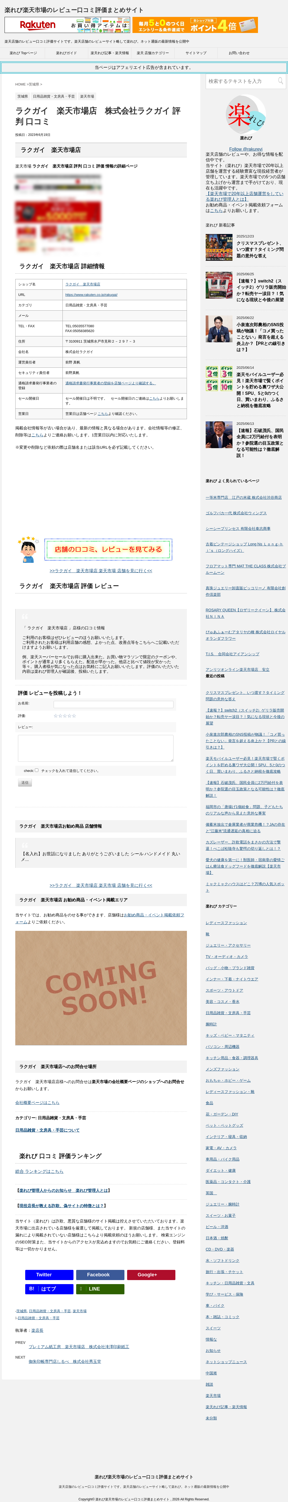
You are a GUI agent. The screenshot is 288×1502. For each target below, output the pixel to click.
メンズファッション (222, 1069)
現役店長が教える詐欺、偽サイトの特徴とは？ (61, 1205)
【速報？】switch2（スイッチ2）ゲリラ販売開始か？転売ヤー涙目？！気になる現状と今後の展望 (261, 290)
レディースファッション (226, 923)
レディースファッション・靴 (230, 1092)
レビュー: (25, 727)
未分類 (211, 1418)
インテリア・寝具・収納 (226, 1137)
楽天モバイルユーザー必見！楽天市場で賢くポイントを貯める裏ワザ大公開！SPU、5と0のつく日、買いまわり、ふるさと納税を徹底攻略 (245, 765)
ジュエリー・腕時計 (222, 1204)
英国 (211, 1193)
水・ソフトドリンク (222, 1260)
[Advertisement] (101, 498)
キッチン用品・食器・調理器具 (232, 1058)
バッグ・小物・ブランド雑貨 (230, 968)
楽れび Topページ (23, 53)
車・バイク (215, 1305)
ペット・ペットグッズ (224, 1125)
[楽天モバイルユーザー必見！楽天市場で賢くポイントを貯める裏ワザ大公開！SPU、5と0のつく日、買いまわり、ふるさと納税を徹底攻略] (219, 389)
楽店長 (37, 1330)
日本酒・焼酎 (217, 1238)
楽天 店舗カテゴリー (153, 53)
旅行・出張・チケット (224, 1272)
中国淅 (211, 1373)
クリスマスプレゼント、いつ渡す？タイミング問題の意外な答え (260, 249)
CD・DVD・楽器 (220, 1249)
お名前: (23, 703)
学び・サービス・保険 (224, 1294)
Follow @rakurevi (246, 149)
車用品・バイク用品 (222, 1159)
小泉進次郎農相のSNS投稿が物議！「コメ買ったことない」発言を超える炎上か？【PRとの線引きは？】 (261, 337)
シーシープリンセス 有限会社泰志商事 (238, 528)
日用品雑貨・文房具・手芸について (47, 1130)
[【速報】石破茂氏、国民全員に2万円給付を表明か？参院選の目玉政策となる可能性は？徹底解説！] (219, 445)
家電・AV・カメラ (221, 1148)
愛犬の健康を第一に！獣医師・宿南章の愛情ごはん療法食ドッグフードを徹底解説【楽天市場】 (245, 866)
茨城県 (21, 1311)
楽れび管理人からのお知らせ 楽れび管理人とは (63, 1190)
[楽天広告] (67, 29)
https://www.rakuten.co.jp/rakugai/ (91, 295)
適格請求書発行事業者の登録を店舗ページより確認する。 (110, 383)
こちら (154, 398)
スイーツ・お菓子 (221, 1215)
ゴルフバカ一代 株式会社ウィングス (236, 513)
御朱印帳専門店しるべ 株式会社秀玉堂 (65, 1361)
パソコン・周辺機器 (222, 1046)
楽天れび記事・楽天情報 (110, 53)
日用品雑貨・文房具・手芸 (50, 1311)
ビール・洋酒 (217, 1227)
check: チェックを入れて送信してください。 (62, 770)
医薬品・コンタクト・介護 (228, 1182)
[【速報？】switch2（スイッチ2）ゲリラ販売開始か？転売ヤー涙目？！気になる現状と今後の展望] (219, 296)
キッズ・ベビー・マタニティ (230, 1035)
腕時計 (211, 1024)
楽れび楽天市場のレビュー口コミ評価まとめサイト (74, 10)
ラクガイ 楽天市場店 (82, 284)
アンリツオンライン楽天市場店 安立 (237, 669)
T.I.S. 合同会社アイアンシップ (232, 654)
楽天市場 (80, 1311)
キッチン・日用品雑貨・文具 (230, 1283)
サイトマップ (196, 53)
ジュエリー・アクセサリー (228, 945)
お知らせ (213, 1350)
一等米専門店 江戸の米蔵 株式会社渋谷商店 (244, 497)
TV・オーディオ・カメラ (227, 956)
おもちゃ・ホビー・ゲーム (228, 1080)
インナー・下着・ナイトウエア (232, 979)
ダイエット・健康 (221, 1170)
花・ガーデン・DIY (222, 1114)
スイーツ (213, 1328)
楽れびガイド (66, 53)
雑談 (209, 1384)
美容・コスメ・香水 (222, 1001)
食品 (209, 1103)
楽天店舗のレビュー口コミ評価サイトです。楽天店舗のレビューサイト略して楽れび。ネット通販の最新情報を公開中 (144, 1438)
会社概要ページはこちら (37, 1102)
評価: (22, 716)
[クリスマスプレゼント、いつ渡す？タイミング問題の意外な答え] (219, 258)
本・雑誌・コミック (222, 1317)
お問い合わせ (239, 53)
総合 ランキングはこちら (39, 1171)
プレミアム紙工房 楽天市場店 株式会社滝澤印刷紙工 (79, 1346)
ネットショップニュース (226, 1362)
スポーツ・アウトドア (224, 990)
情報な (211, 1339)
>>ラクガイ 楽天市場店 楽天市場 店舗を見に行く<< (101, 570)
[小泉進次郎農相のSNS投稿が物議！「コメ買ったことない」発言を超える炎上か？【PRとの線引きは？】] (219, 339)
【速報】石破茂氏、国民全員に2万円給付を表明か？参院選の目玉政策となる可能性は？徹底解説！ (260, 443)
